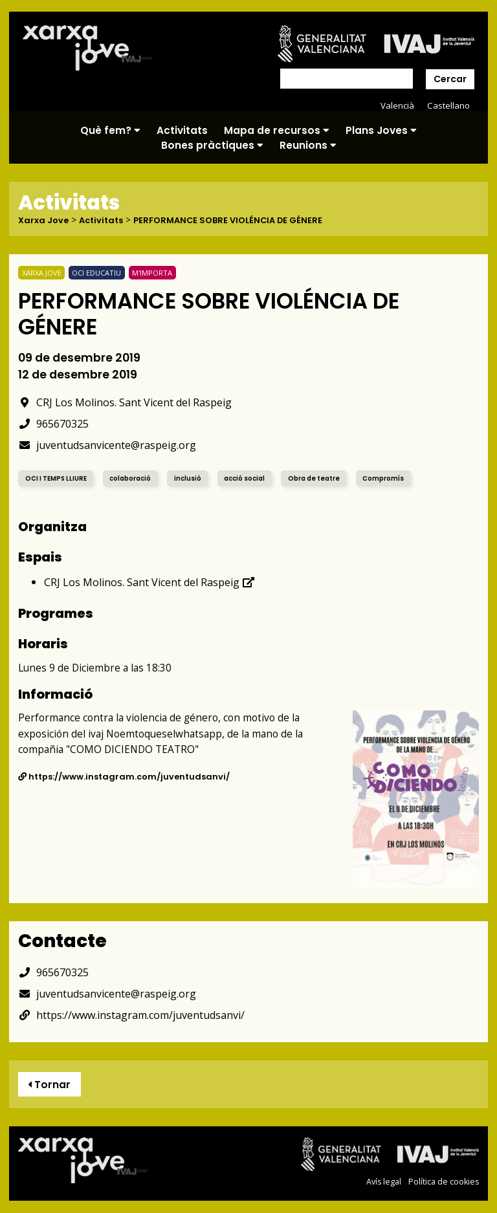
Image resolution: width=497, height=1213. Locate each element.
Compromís (410, 478)
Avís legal (383, 1184)
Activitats (182, 130)
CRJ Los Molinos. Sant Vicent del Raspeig (134, 401)
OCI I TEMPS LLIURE (59, 478)
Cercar (450, 78)
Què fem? (110, 130)
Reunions (308, 145)
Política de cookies (443, 1184)
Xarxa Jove (44, 219)
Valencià (394, 105)
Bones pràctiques (212, 145)
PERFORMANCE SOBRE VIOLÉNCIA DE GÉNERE (239, 219)
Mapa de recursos (276, 130)
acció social (260, 478)
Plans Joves (381, 130)
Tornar (51, 1085)
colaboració (138, 478)
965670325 (56, 422)
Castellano (447, 105)
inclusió (200, 478)
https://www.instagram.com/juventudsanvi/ (131, 776)
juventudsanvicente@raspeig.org (114, 444)
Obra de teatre (335, 478)
